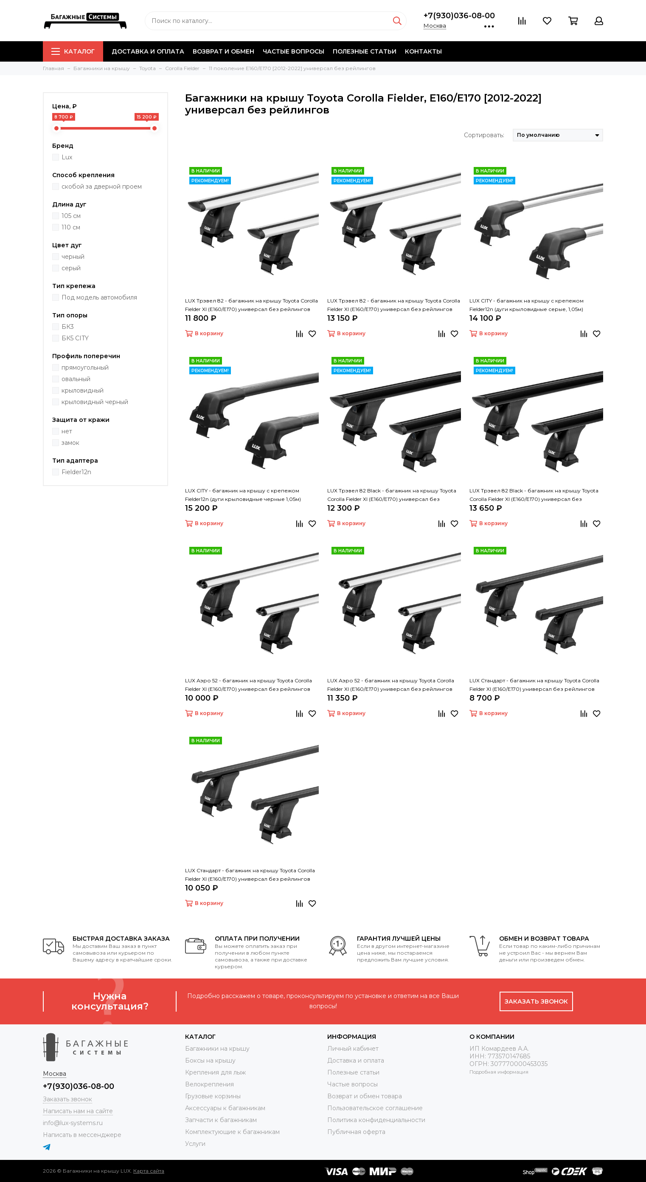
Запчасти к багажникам (221, 1120)
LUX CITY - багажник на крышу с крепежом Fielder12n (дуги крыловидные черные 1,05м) (243, 494)
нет (67, 431)
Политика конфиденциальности (376, 1120)
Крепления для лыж (215, 1072)
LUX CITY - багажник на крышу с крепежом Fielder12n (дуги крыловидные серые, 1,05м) (526, 304)
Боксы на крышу (210, 1060)
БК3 (68, 327)
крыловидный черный (95, 402)
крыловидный (83, 390)
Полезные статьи (364, 51)
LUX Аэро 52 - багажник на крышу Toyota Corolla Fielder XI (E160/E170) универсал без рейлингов (248, 684)
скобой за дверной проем (102, 186)
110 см (71, 227)
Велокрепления (209, 1084)
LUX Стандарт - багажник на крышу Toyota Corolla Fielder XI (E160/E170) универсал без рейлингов (534, 684)
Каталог (73, 51)
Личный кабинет (353, 1048)
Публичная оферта (356, 1132)
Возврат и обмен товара (364, 1096)
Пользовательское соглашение (375, 1108)
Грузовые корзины (213, 1096)
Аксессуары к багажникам (225, 1108)
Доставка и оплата (148, 51)
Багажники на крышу (217, 1048)
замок (70, 443)
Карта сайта (148, 1171)
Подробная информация (498, 1072)
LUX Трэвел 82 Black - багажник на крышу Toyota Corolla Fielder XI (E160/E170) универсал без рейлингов (391, 495)
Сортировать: (484, 135)
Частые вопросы (293, 51)
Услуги (195, 1144)
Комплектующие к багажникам (232, 1132)
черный (73, 256)
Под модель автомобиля (99, 297)
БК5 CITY (75, 338)
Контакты (423, 51)
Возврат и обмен (223, 51)
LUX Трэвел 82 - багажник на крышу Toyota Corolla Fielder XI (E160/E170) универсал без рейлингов (251, 304)
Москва (435, 25)
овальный (76, 379)
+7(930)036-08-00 (459, 15)
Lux (67, 157)
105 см (71, 216)
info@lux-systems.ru (73, 1123)
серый (71, 268)
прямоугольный (85, 367)
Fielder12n (76, 472)
